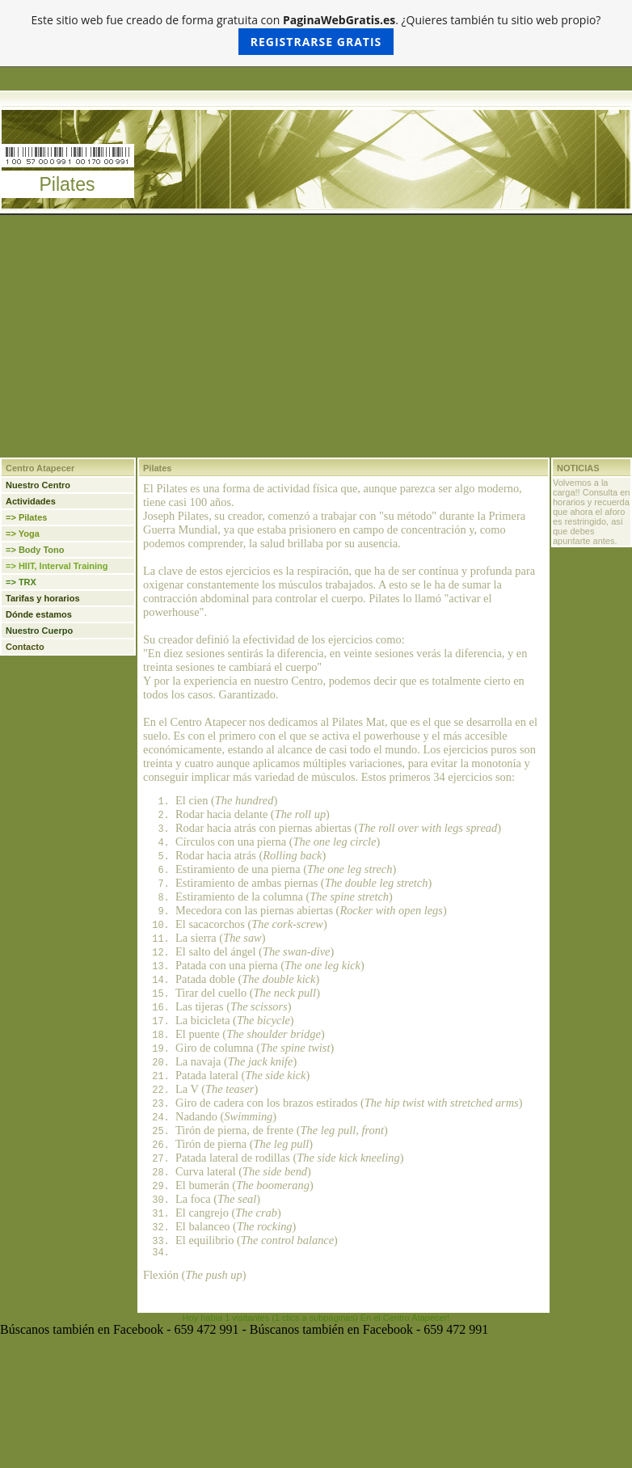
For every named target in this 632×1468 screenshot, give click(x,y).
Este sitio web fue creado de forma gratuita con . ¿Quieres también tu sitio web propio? (316, 33)
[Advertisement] (316, 336)
